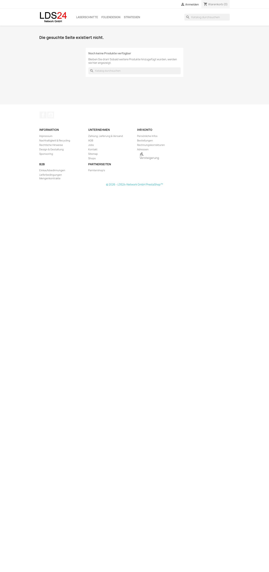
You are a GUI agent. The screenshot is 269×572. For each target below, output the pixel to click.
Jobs (91, 145)
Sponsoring (46, 153)
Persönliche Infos (147, 136)
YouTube (50, 115)
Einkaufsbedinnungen (52, 170)
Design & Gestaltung (51, 149)
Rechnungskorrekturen (151, 145)
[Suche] (207, 17)
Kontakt (92, 149)
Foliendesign (110, 17)
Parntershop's (96, 170)
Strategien (132, 17)
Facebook (43, 115)
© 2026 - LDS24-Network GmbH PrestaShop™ (134, 184)
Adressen (143, 149)
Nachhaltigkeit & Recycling (54, 140)
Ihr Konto (144, 130)
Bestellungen (145, 140)
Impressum (45, 136)
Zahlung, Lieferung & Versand (105, 136)
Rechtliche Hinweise (51, 145)
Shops (92, 158)
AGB (90, 140)
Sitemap (93, 153)
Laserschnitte (87, 17)
